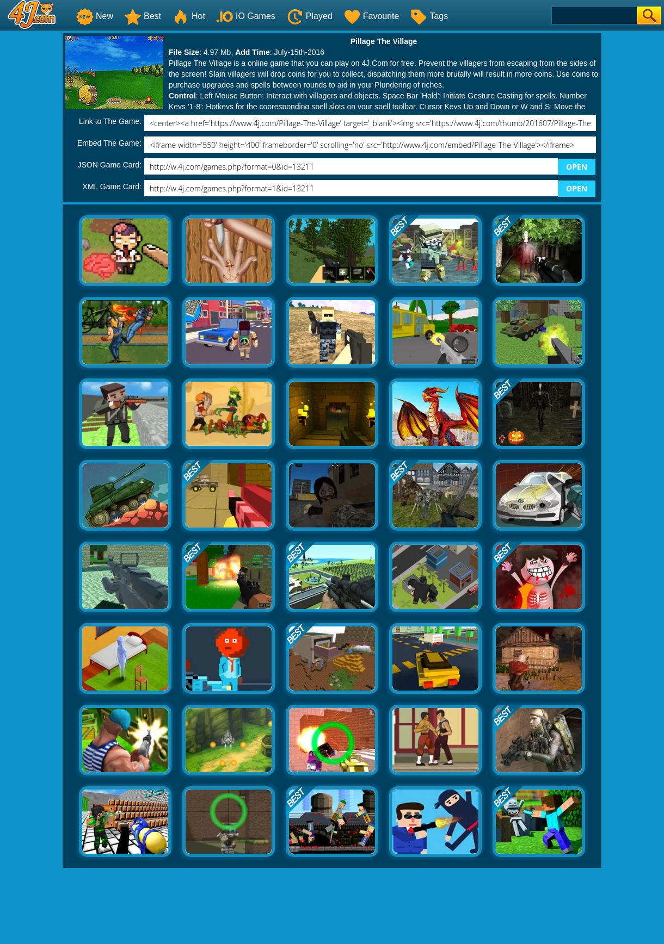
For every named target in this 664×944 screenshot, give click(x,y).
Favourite (371, 16)
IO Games (245, 16)
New (94, 16)
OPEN (576, 167)
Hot (188, 16)
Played (309, 16)
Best (142, 16)
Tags (429, 16)
